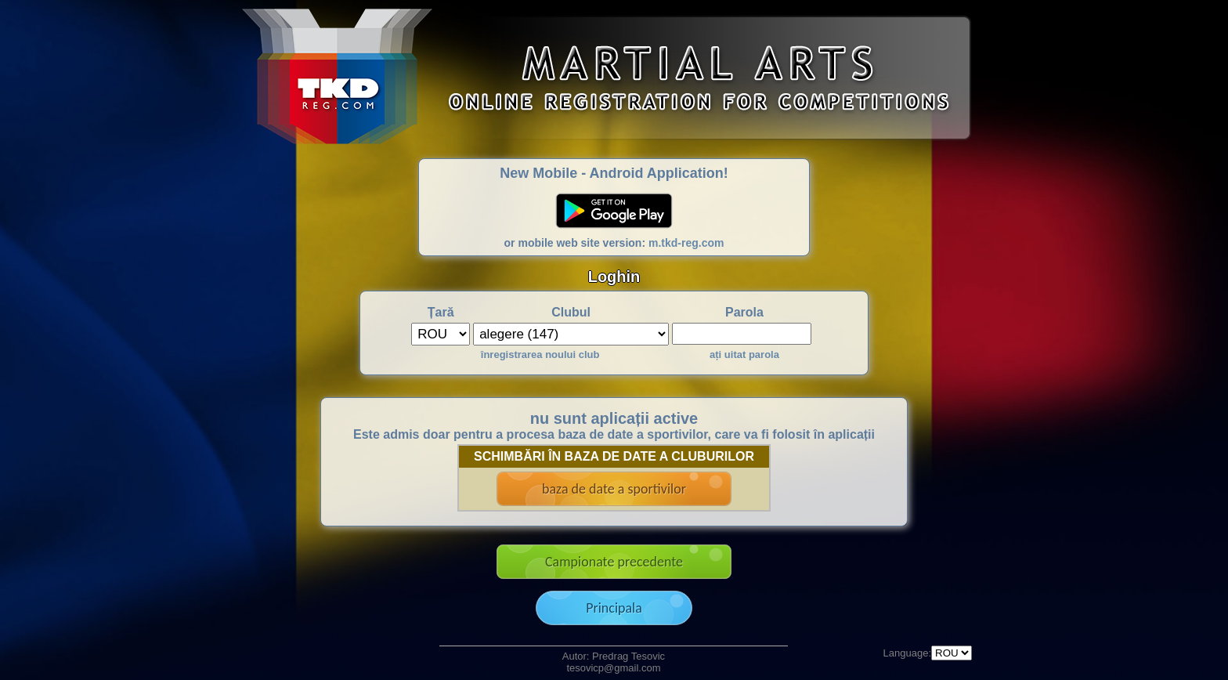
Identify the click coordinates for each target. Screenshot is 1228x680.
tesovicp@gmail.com (613, 668)
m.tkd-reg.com (686, 243)
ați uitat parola (744, 354)
